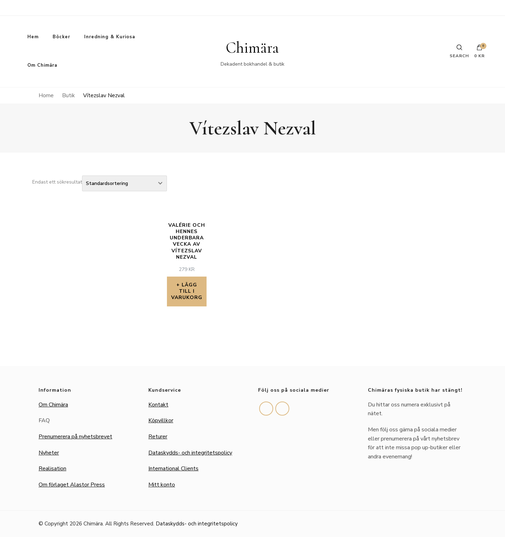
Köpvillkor (160, 420)
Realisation (52, 468)
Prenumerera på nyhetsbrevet (75, 436)
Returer (157, 436)
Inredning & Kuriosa (109, 37)
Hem (33, 37)
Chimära (252, 47)
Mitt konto (161, 485)
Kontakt (158, 405)
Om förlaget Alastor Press (72, 485)
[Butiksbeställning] (124, 183)
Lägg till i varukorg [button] (186, 291)
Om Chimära (42, 65)
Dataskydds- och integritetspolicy (190, 453)
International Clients (173, 468)
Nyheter (49, 453)
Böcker (61, 37)
